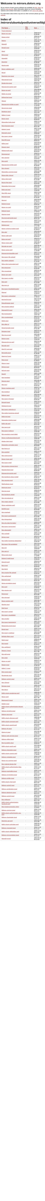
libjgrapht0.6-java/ (7, 310)
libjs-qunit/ (5, 161)
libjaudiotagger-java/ (8, 303)
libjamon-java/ (6, 214)
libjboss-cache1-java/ (8, 679)
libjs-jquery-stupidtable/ (9, 615)
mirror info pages (37, 10)
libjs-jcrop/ (5, 565)
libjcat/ (3, 72)
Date (35, 28)
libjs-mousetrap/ (6, 271)
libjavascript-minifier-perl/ (9, 165)
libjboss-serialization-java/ (9, 789)
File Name (5, 28)
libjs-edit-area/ (6, 654)
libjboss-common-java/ (8, 810)
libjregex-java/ (6, 686)
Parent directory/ (7, 31)
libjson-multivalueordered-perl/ (11, 438)
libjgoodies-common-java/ (9, 172)
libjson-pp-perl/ (6, 90)
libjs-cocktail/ (5, 533)
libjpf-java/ (5, 608)
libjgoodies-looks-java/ (8, 122)
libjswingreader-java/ (8, 328)
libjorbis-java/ (6, 604)
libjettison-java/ (6, 111)
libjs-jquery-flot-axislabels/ (9, 544)
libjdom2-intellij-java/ (8, 558)
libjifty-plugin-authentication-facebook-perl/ (10, 803)
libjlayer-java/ (6, 395)
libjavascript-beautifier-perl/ (10, 253)
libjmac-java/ (5, 537)
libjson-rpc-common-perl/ (9, 760)
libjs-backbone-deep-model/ (10, 477)
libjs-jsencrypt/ (6, 427)
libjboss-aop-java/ (7, 714)
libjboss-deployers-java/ (9, 792)
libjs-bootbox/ (6, 392)
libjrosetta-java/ (6, 353)
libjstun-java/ (5, 338)
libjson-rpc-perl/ (6, 207)
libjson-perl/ (5, 697)
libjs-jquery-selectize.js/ (9, 409)
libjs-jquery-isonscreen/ (9, 526)
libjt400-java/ (5, 509)
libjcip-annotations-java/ (9, 583)
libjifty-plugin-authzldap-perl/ (10, 824)
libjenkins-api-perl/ (7, 821)
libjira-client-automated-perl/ (10, 264)
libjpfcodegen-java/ (7, 484)
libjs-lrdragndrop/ (7, 519)
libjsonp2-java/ (6, 580)
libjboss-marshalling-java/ (9, 771)
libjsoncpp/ (5, 594)
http (36, 7)
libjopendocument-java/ (9, 626)
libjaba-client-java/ (7, 441)
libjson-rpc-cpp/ (6, 33)
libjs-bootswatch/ (7, 314)
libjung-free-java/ (7, 182)
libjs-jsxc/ (4, 384)
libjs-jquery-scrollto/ (7, 278)
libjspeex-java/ (6, 331)
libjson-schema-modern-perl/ (10, 228)
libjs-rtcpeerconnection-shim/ (10, 806)
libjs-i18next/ (5, 682)
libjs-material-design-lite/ (9, 764)
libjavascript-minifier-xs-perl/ (10, 104)
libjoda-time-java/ (7, 83)
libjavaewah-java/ (7, 79)
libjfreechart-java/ (7, 97)
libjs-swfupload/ (6, 576)
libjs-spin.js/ (5, 551)
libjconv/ (4, 200)
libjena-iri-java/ (6, 732)
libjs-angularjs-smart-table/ (10, 434)
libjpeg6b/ (5, 58)
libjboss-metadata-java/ (9, 757)
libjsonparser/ (6, 154)
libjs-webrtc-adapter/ (8, 260)
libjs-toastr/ (5, 643)
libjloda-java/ (5, 225)
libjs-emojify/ (5, 619)
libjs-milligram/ (6, 799)
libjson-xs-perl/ (6, 661)
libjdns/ (4, 40)
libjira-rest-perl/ (6, 239)
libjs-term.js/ (5, 285)
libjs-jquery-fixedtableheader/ (10, 289)
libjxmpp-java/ (6, 491)
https (39, 7)
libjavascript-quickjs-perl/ (9, 473)
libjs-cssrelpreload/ (7, 317)
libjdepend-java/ (6, 406)
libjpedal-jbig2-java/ (7, 470)
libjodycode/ (5, 65)
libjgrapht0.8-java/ (7, 221)
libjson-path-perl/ (7, 235)
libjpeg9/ (4, 44)
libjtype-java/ (5, 367)
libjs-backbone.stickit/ (8, 494)
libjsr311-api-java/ (7, 349)
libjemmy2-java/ (6, 356)
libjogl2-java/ (5, 47)
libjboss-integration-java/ (9, 750)
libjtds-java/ (5, 321)
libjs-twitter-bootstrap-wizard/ (10, 413)
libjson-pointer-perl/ (7, 601)
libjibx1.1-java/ (6, 668)
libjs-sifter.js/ (5, 324)
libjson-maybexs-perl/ (8, 388)
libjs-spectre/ (5, 157)
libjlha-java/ (5, 143)
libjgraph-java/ (6, 196)
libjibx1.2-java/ (6, 115)
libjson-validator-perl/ (8, 69)
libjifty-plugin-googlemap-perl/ (10, 693)
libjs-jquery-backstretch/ (9, 622)
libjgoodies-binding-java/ (9, 420)
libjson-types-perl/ (7, 243)
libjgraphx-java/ (6, 133)
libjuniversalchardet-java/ (9, 218)
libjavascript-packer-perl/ (9, 87)
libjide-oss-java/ (6, 94)
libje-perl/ (4, 282)
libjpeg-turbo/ (6, 37)
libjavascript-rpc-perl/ (8, 342)
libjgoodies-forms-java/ (8, 186)
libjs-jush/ (4, 587)
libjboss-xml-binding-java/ (9, 775)
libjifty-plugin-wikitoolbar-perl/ (10, 831)
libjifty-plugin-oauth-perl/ (9, 746)
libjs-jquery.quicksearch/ (9, 516)
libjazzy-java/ (5, 363)
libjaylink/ (4, 62)
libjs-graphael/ (6, 512)
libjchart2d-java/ (6, 299)
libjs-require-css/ (7, 590)
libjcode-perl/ (5, 345)
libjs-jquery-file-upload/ (8, 257)
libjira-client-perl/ (7, 179)
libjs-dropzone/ (6, 267)
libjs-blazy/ (5, 689)
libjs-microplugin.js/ (7, 498)
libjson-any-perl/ (6, 274)
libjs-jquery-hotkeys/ (8, 431)
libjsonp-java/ (6, 381)
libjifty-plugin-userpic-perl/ (9, 753)
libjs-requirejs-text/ (7, 480)
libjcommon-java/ (7, 108)
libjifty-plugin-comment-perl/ (10, 721)
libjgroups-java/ (6, 487)
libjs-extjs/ (5, 658)
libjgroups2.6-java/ (7, 700)
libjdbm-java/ (5, 704)
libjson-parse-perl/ (7, 250)
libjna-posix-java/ (7, 555)
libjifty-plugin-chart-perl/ (9, 782)
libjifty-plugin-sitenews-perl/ (10, 718)
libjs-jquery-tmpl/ (7, 462)
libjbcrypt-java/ (6, 416)
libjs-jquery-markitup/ (8, 633)
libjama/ (4, 292)
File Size (26, 27)
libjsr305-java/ (6, 140)
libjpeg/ (4, 101)
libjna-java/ (5, 55)
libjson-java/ (5, 118)
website (3, 15)
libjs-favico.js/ (6, 448)
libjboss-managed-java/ (9, 828)
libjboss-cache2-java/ (8, 785)
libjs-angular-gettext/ (8, 306)
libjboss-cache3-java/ (8, 796)
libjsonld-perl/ (6, 562)
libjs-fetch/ (5, 569)
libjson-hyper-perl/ (7, 459)
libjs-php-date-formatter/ (9, 523)
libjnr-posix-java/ (7, 672)
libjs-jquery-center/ (7, 611)
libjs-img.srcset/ (6, 335)
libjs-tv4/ (4, 548)
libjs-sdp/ (4, 232)
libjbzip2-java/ (6, 211)
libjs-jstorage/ (6, 597)
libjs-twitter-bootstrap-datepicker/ (11, 541)
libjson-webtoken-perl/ (8, 505)
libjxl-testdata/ (6, 377)
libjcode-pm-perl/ (7, 246)
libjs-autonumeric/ (7, 455)
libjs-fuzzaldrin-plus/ (8, 743)
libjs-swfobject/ (6, 647)
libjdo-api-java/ (6, 189)
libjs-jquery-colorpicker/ (9, 296)
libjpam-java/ (5, 665)
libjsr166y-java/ (6, 193)
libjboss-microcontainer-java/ (10, 835)
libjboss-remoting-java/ (8, 711)
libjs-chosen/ (5, 168)
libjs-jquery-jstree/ (7, 136)
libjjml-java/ (5, 640)
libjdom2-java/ (6, 204)
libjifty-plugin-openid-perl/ (9, 725)
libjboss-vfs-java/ (7, 728)
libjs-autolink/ (5, 452)
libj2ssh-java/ (5, 370)
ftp (42, 7)
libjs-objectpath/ (6, 530)
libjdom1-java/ (6, 129)
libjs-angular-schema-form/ (10, 466)
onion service (9, 9)
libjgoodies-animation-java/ (10, 445)
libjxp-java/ (5, 360)
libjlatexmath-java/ (7, 150)
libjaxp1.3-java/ (6, 650)
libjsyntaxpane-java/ (8, 126)
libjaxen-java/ (6, 147)
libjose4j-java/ (6, 402)
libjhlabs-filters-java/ (8, 636)
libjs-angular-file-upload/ (9, 572)
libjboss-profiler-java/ (8, 778)
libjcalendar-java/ (7, 675)
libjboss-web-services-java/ (10, 736)
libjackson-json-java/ (8, 76)
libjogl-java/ (5, 629)
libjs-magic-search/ (7, 501)
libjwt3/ (4, 374)
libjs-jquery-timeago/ (8, 399)
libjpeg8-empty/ (6, 838)
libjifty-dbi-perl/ (6, 423)
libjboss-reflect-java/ (8, 739)
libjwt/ (3, 51)
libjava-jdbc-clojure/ (7, 175)
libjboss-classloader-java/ (9, 817)
